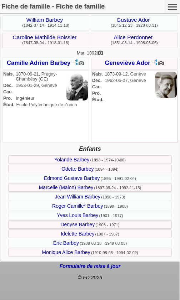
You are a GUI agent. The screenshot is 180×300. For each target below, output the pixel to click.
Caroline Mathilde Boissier (45, 37)
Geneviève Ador (127, 63)
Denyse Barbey (77, 224)
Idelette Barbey (77, 234)
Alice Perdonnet (133, 37)
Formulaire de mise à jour (90, 266)
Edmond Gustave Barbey (72, 178)
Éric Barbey (66, 243)
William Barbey (44, 20)
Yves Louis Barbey (77, 215)
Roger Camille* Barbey (77, 206)
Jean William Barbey (77, 197)
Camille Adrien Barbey (38, 63)
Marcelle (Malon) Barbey (66, 187)
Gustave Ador (133, 20)
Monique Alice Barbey (66, 252)
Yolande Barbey (71, 159)
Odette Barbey (77, 169)
